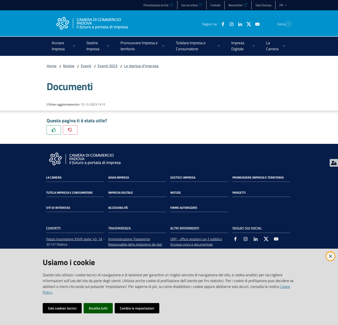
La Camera (53, 177)
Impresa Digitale (120, 192)
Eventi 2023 (107, 66)
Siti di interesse (58, 208)
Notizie (68, 66)
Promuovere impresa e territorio (258, 177)
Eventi (86, 66)
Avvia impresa (118, 177)
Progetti (239, 192)
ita (283, 5)
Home (51, 66)
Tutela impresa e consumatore (69, 192)
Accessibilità (118, 208)
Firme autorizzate (183, 208)
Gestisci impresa (182, 177)
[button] (286, 24)
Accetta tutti (98, 308)
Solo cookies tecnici (62, 308)
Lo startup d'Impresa (141, 66)
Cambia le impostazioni (137, 308)
